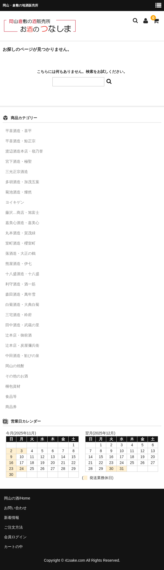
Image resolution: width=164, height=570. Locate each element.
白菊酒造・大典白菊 (22, 304)
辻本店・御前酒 (18, 335)
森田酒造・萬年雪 (20, 294)
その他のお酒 (16, 376)
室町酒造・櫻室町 (20, 243)
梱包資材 (12, 386)
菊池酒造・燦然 (18, 192)
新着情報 (11, 517)
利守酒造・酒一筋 (20, 284)
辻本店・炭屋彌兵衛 (22, 345)
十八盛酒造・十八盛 (22, 274)
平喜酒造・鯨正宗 (20, 141)
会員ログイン (15, 537)
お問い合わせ (15, 508)
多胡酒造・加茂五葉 (22, 182)
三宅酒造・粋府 (18, 315)
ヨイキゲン (14, 202)
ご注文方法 (13, 527)
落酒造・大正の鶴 (20, 253)
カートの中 (13, 546)
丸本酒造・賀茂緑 (20, 233)
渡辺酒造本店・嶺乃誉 (24, 151)
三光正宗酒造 (16, 171)
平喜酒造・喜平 (18, 131)
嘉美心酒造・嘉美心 (22, 223)
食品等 (11, 396)
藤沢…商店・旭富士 (22, 212)
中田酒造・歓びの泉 (22, 355)
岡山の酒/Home (17, 498)
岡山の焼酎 (14, 366)
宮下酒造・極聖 (18, 161)
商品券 (11, 407)
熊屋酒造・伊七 (18, 263)
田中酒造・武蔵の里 (22, 325)
